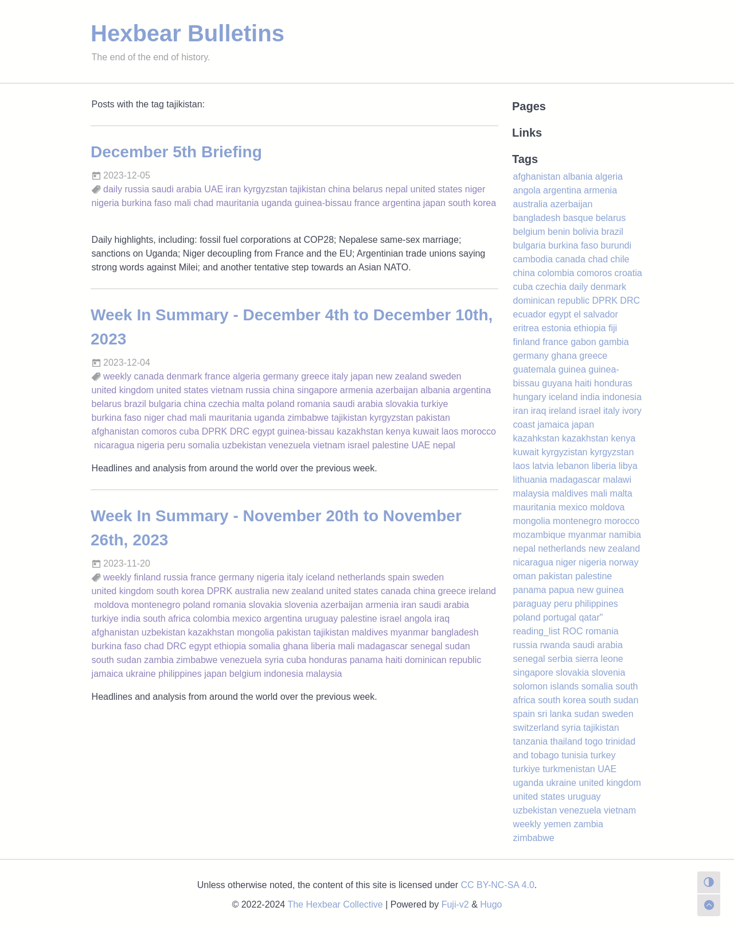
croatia (628, 273)
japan (434, 203)
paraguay (532, 604)
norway (624, 562)
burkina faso (146, 203)
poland (281, 404)
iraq (442, 618)
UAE (213, 189)
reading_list (536, 631)
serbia (560, 659)
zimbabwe (308, 418)
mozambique (539, 535)
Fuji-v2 (455, 904)
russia (136, 189)
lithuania (530, 480)
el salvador (595, 314)
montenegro (155, 605)
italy (340, 376)
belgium (245, 674)
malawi (617, 480)
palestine (390, 445)
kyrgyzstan (265, 189)
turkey (603, 755)
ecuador (529, 314)
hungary (529, 397)
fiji (612, 328)
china (339, 189)
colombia (211, 618)
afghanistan (115, 431)
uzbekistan (244, 445)
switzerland (536, 728)
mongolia (255, 632)
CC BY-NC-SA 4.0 (497, 885)
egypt (263, 431)
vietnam (227, 390)
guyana (557, 383)
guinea (572, 369)
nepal (396, 189)
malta (253, 404)
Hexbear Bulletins (187, 33)
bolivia (586, 232)
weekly (117, 376)
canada (149, 376)
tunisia (574, 755)
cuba (189, 431)
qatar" (591, 617)
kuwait (426, 431)
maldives (370, 632)
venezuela (289, 445)
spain (398, 577)
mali (182, 203)
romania (313, 404)
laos (450, 431)
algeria (246, 376)
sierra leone (599, 659)
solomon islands (546, 686)
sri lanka (554, 714)
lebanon (572, 466)
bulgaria (165, 404)
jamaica (107, 674)
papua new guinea (586, 590)
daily (112, 189)
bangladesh (455, 632)
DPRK (214, 431)
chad (204, 203)
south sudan (117, 660)
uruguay (321, 618)
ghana (296, 646)
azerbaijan (397, 390)
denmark (184, 376)
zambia (159, 660)
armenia (356, 390)
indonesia (283, 674)
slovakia (402, 404)
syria (274, 660)
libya (628, 466)
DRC (240, 431)
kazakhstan (360, 431)
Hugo (491, 904)
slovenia (301, 605)
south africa (166, 618)
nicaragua (114, 445)
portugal (559, 617)
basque (578, 218)
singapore (317, 390)
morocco (478, 431)
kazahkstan (536, 438)
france (367, 203)
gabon (583, 342)
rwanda (555, 645)
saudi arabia (177, 189)
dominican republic (443, 660)
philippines (180, 674)
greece (315, 376)
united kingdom (123, 390)
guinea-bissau (323, 203)
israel (358, 445)
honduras (328, 660)
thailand (566, 741)
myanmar (410, 632)
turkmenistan (568, 769)
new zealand (401, 376)
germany (280, 376)
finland (147, 577)
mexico (246, 618)
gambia (613, 342)
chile (620, 259)
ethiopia (230, 646)
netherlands (361, 577)
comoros (159, 431)
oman (524, 576)
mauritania (237, 203)
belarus (367, 189)
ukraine (140, 674)
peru (176, 445)
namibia (625, 535)
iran (233, 189)
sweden (445, 376)
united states (437, 189)
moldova (111, 605)
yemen (557, 824)
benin (559, 232)
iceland (320, 577)
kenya (398, 431)
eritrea (526, 328)
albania (435, 390)
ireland (482, 591)
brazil (135, 404)
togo (594, 741)
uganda (276, 203)
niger (475, 189)
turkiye (434, 404)
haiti (393, 660)
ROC (573, 631)
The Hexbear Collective (334, 904)
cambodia (533, 259)
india (130, 618)
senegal (427, 646)
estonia (556, 328)
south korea (472, 203)
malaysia (324, 674)
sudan (457, 646)
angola (418, 618)
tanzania (530, 741)
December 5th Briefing (176, 152)
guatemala (534, 369)
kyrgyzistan (564, 452)
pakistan (433, 418)
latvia (542, 466)
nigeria (105, 203)
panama (366, 660)
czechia (223, 404)
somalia (204, 445)
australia (252, 591)
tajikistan (308, 189)
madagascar (382, 646)
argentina (401, 203)
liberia (323, 646)
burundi (616, 245)
